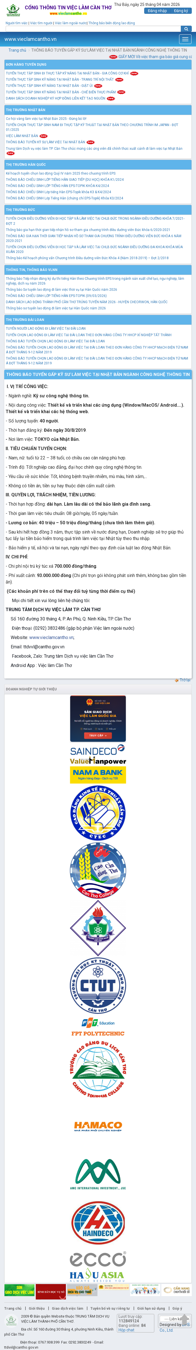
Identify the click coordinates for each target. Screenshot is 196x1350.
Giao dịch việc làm (67, 1308)
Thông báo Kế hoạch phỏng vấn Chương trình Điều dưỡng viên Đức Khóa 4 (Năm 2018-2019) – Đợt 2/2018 (87, 258)
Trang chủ (17, 50)
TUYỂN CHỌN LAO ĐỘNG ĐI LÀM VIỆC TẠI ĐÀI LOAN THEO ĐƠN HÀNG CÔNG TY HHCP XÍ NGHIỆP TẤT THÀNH (89, 335)
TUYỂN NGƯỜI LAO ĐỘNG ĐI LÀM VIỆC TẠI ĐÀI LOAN (46, 329)
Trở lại (182, 680)
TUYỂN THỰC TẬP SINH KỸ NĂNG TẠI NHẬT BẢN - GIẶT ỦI (54, 86)
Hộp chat (126, 1330)
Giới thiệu (36, 1308)
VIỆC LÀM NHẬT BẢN (27, 136)
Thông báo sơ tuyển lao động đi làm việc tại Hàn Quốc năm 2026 (56, 308)
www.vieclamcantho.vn (31, 39)
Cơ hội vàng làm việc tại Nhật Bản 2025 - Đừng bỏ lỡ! (46, 119)
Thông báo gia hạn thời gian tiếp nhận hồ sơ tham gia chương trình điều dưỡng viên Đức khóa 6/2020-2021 (88, 230)
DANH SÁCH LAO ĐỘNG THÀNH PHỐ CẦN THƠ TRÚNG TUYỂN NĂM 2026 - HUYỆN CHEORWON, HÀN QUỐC (87, 302)
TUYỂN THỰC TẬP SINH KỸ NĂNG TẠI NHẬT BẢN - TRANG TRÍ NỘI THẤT (65, 80)
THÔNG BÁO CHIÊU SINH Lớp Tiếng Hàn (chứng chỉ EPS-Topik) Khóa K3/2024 (64, 198)
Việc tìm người (41, 23)
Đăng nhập (157, 10)
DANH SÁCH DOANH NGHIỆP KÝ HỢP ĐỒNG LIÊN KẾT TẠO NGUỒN (60, 98)
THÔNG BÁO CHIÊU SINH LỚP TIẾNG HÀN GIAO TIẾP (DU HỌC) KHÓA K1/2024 (65, 180)
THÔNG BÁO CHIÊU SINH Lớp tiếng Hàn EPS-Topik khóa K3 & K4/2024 (58, 192)
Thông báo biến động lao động (111, 23)
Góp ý (177, 1308)
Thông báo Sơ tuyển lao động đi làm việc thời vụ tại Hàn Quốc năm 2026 (61, 290)
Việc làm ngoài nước (71, 23)
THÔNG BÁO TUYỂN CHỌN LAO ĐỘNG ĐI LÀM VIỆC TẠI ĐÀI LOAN (55, 341)
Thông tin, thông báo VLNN (31, 270)
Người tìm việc (17, 23)
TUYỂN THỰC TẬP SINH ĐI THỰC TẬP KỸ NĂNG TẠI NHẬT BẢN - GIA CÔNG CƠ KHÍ (72, 73)
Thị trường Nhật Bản (25, 110)
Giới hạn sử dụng (151, 1308)
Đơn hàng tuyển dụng (26, 65)
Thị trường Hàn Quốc (26, 165)
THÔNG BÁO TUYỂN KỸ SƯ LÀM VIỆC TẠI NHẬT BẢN (50, 142)
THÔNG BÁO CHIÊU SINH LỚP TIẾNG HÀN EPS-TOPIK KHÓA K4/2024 (57, 186)
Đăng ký (181, 10)
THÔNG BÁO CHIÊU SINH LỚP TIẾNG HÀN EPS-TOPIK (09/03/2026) (56, 296)
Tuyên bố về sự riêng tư (110, 1308)
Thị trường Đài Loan (25, 320)
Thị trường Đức (20, 210)
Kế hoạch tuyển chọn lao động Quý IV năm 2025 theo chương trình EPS (60, 173)
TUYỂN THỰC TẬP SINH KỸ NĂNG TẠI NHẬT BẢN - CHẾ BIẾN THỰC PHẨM (66, 92)
